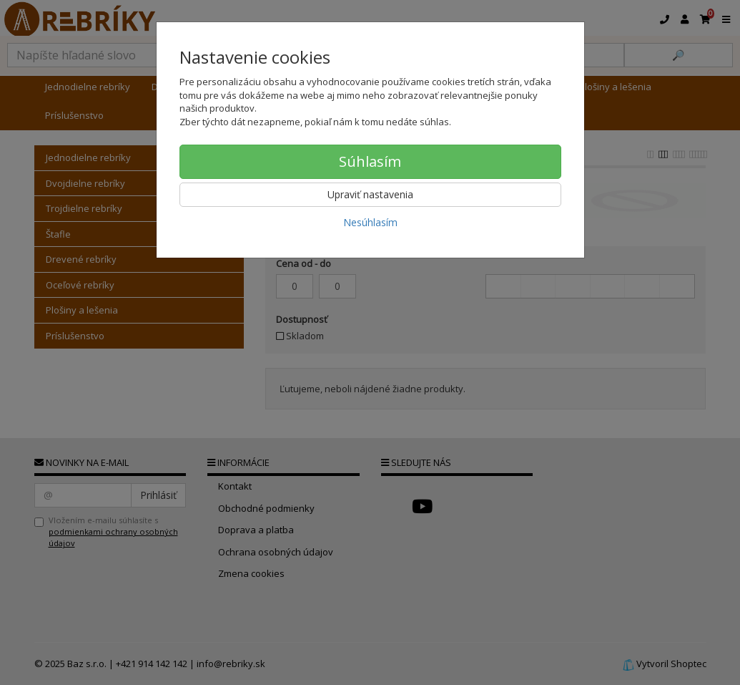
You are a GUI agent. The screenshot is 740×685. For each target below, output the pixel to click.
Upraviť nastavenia (370, 194)
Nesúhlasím (370, 222)
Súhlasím (370, 161)
